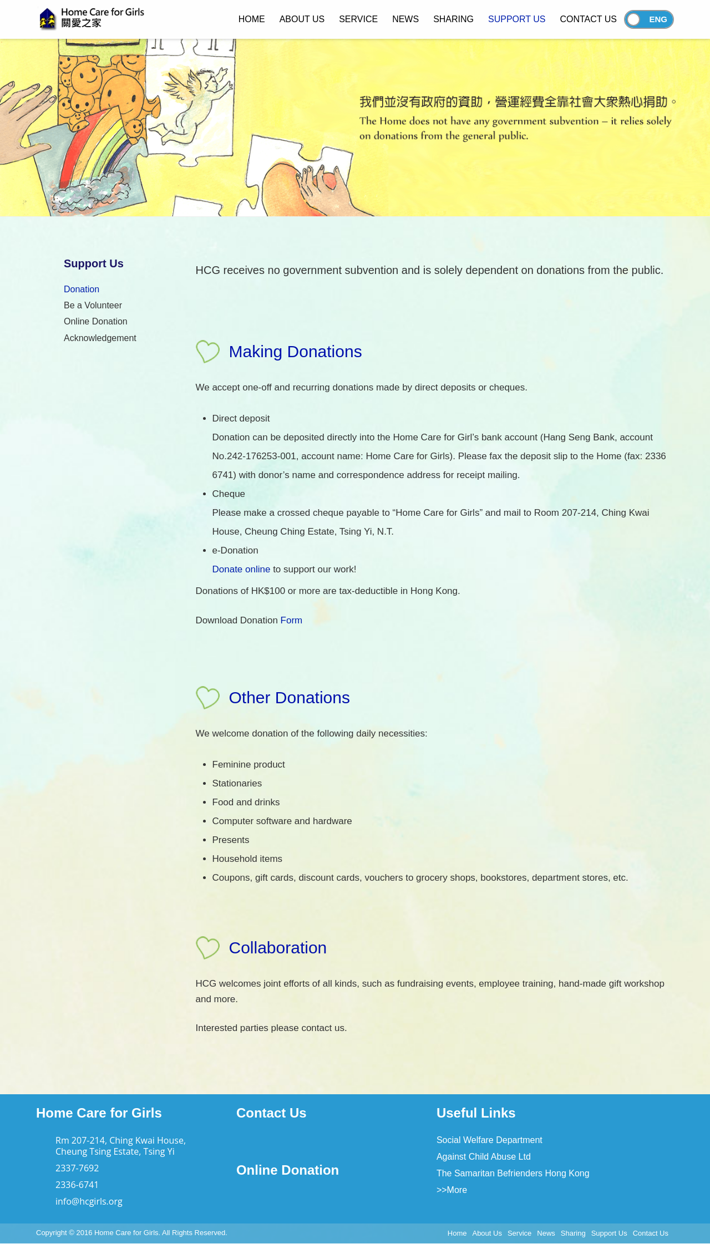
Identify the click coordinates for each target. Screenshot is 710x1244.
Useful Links (476, 1112)
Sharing (573, 1233)
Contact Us (271, 1112)
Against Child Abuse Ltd (484, 1156)
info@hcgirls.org (89, 1201)
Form (292, 620)
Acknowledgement (100, 338)
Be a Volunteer (93, 305)
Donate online (241, 569)
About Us (486, 1233)
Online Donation (96, 321)
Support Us (609, 1233)
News (546, 1233)
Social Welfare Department (489, 1140)
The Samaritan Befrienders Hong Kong (513, 1173)
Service (519, 1233)
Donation (81, 289)
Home (457, 1233)
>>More (452, 1190)
